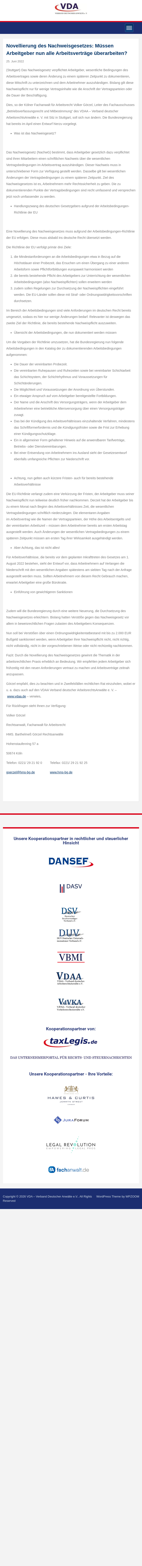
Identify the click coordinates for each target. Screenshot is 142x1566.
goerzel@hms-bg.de (20, 772)
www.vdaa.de (16, 696)
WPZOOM (132, 1196)
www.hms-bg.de (61, 772)
